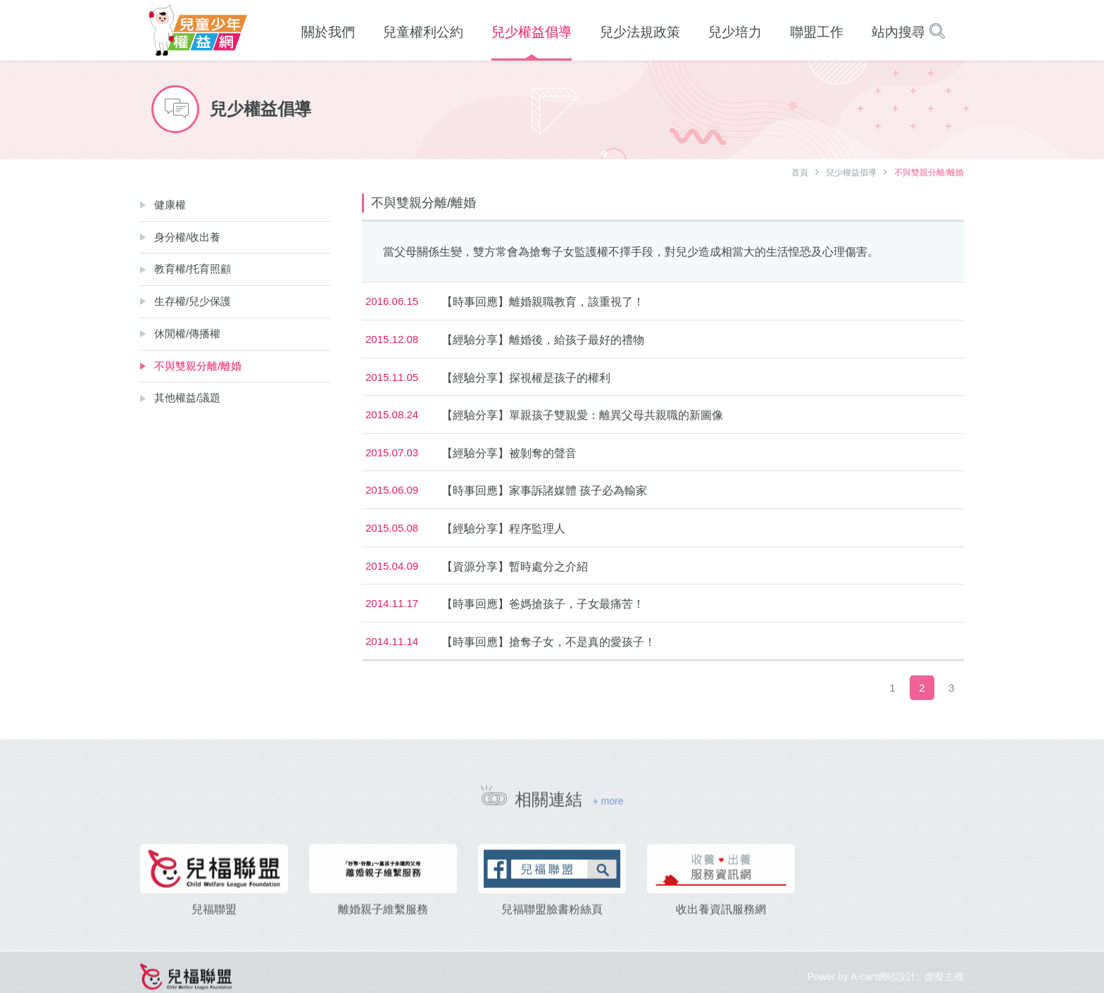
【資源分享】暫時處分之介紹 (514, 567)
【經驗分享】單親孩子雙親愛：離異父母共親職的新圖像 (582, 415)
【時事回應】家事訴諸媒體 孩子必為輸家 (544, 490)
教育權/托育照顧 (192, 269)
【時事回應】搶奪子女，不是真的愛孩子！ (548, 642)
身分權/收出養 (187, 237)
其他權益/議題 (187, 398)
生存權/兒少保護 (192, 301)
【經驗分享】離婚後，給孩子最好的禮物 (542, 340)
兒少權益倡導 (851, 172)
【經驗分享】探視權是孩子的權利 (525, 378)
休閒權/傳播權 (187, 333)
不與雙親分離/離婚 (198, 366)
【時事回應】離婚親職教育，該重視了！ (542, 302)
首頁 (799, 172)
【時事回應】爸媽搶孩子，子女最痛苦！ (542, 604)
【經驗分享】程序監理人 (503, 529)
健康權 (170, 205)
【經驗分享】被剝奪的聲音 (509, 453)
